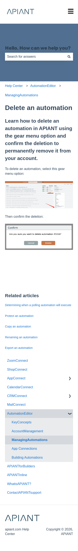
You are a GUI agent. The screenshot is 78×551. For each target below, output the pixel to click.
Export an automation (19, 347)
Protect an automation (19, 316)
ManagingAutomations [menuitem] (29, 440)
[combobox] (35, 57)
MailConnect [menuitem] (16, 404)
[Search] (69, 57)
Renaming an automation (21, 337)
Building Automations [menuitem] (27, 457)
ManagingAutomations (21, 95)
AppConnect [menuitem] (16, 378)
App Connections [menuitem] (24, 448)
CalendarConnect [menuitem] (20, 387)
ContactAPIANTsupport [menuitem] (24, 492)
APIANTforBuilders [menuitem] (21, 466)
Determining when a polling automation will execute (38, 305)
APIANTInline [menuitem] (17, 475)
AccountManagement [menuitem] (27, 431)
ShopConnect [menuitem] (17, 369)
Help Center (14, 86)
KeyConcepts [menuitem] (21, 422)
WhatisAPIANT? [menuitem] (19, 484)
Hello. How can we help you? (38, 48)
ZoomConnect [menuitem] (17, 360)
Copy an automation (18, 326)
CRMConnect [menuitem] (17, 396)
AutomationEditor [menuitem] (20, 413)
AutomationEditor (43, 86)
